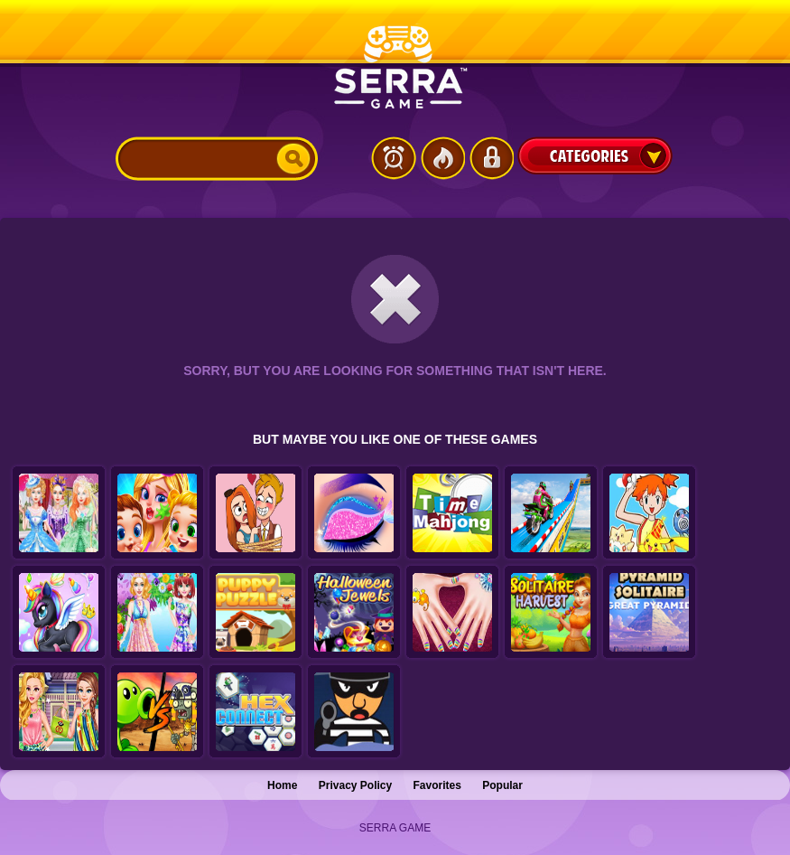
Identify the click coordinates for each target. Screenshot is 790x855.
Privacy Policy (355, 785)
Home (282, 785)
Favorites (437, 785)
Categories (595, 155)
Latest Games (393, 158)
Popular (502, 785)
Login (491, 158)
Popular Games (442, 158)
